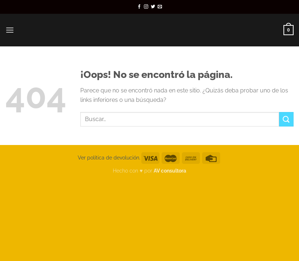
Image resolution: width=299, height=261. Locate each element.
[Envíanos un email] (160, 6)
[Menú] (9, 30)
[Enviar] (286, 119)
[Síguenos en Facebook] (139, 6)
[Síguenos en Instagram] (146, 6)
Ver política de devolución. (109, 157)
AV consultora (170, 170)
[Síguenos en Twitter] (153, 6)
